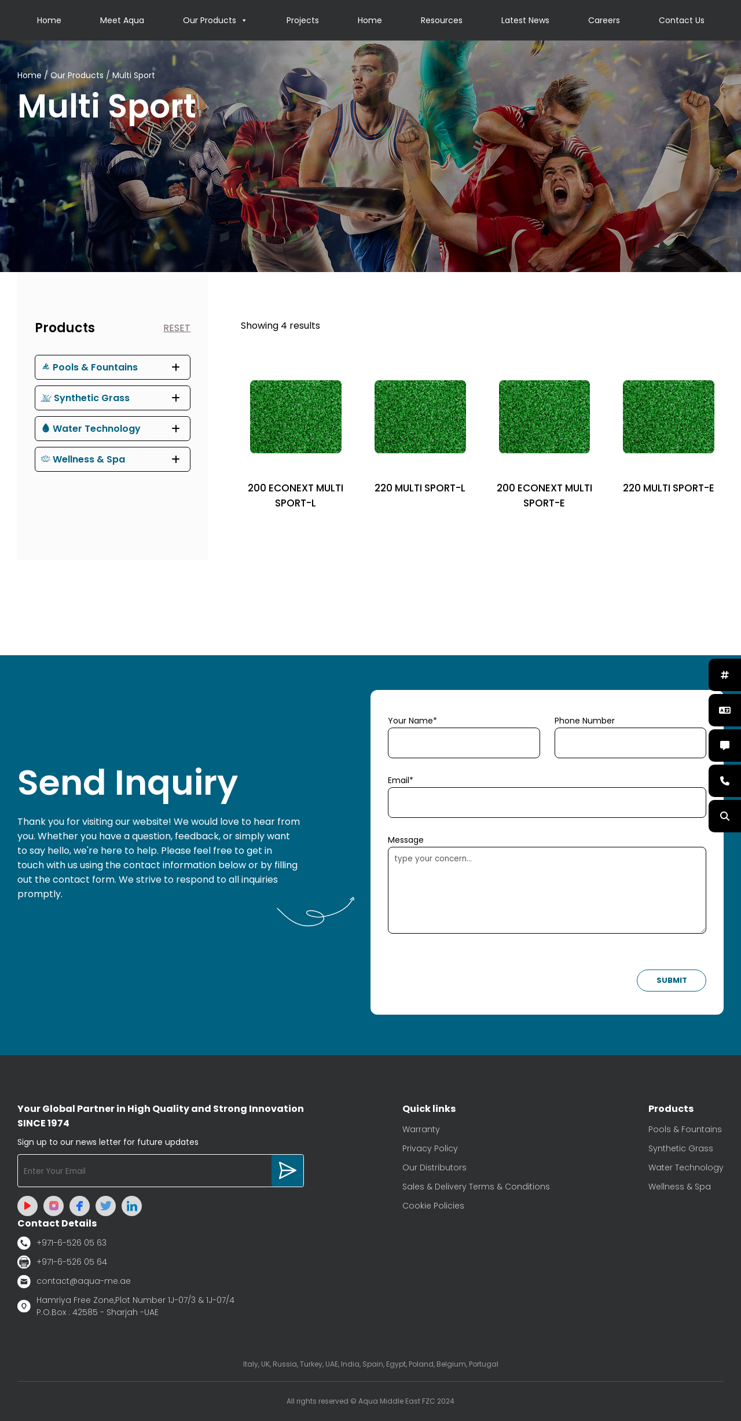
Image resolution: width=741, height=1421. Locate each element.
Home (49, 20)
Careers (604, 20)
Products (65, 328)
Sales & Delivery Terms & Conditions (476, 1186)
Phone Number (585, 720)
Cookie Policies (433, 1205)
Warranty (421, 1129)
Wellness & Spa (83, 459)
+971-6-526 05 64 (62, 1262)
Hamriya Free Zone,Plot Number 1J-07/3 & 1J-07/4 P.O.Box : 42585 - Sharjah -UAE (125, 1306)
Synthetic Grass (85, 398)
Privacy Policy (430, 1148)
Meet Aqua (122, 20)
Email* (400, 780)
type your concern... (547, 890)
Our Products (215, 20)
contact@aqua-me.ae (74, 1281)
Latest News (525, 20)
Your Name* (412, 720)
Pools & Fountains (89, 367)
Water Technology (91, 428)
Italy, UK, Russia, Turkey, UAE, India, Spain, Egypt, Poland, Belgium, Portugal (370, 1364)
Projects (303, 20)
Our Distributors (434, 1167)
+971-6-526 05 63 (62, 1243)
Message (406, 840)
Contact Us (682, 20)
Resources (442, 20)
